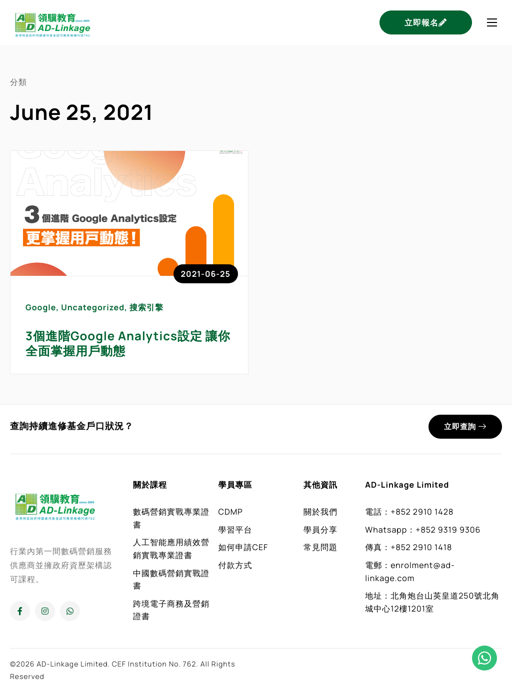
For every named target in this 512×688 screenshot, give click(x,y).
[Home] (52, 21)
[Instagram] (45, 611)
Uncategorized (92, 307)
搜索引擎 (147, 307)
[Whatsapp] (70, 611)
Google (41, 307)
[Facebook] (20, 611)
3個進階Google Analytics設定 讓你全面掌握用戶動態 (128, 343)
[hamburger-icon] (492, 22)
